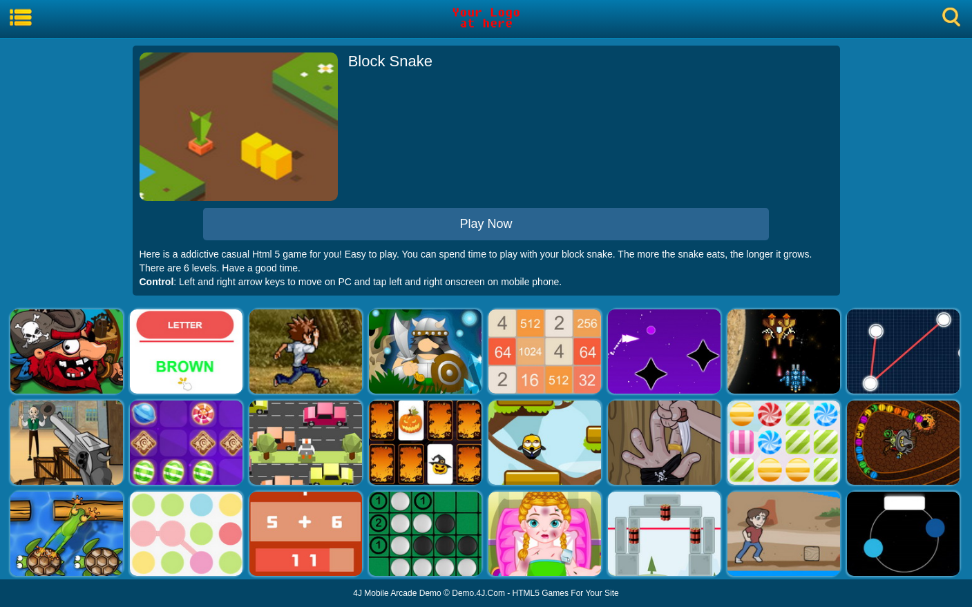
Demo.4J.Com (478, 593)
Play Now (485, 224)
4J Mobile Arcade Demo (397, 593)
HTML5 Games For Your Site (566, 593)
